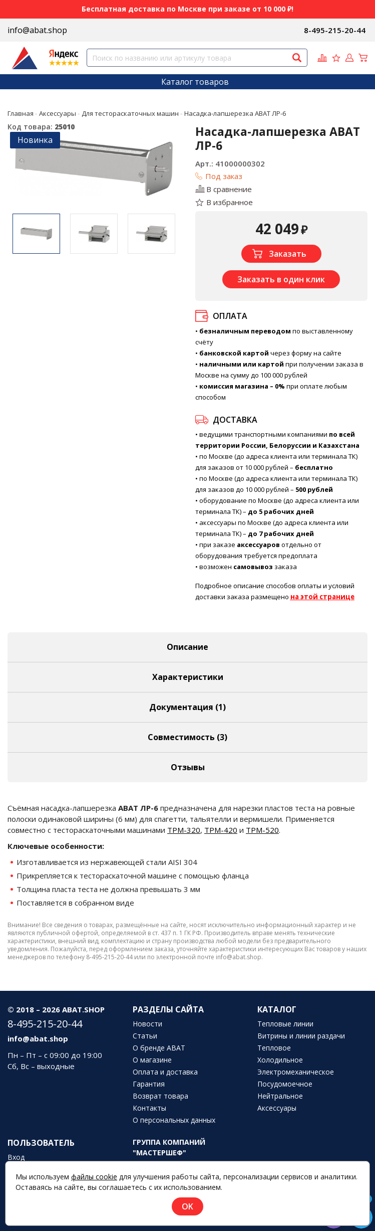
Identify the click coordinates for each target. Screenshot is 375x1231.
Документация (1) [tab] (187, 707)
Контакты (149, 1108)
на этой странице (322, 596)
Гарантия (149, 1084)
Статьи (145, 1035)
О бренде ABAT (159, 1047)
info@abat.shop (37, 30)
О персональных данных (174, 1120)
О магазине (152, 1060)
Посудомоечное (284, 1084)
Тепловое (274, 1047)
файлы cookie (94, 1176)
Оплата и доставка (165, 1072)
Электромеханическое (295, 1072)
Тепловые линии (285, 1023)
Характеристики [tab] (187, 676)
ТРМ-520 (262, 830)
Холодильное (280, 1060)
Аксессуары (276, 1108)
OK (187, 1206)
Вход (16, 1157)
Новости (147, 1023)
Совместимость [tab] (187, 737)
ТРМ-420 (220, 830)
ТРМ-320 (183, 830)
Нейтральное (280, 1096)
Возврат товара (160, 1096)
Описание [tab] (187, 646)
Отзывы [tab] (188, 767)
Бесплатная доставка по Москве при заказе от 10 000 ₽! (187, 9)
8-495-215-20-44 (334, 30)
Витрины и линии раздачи (301, 1035)
